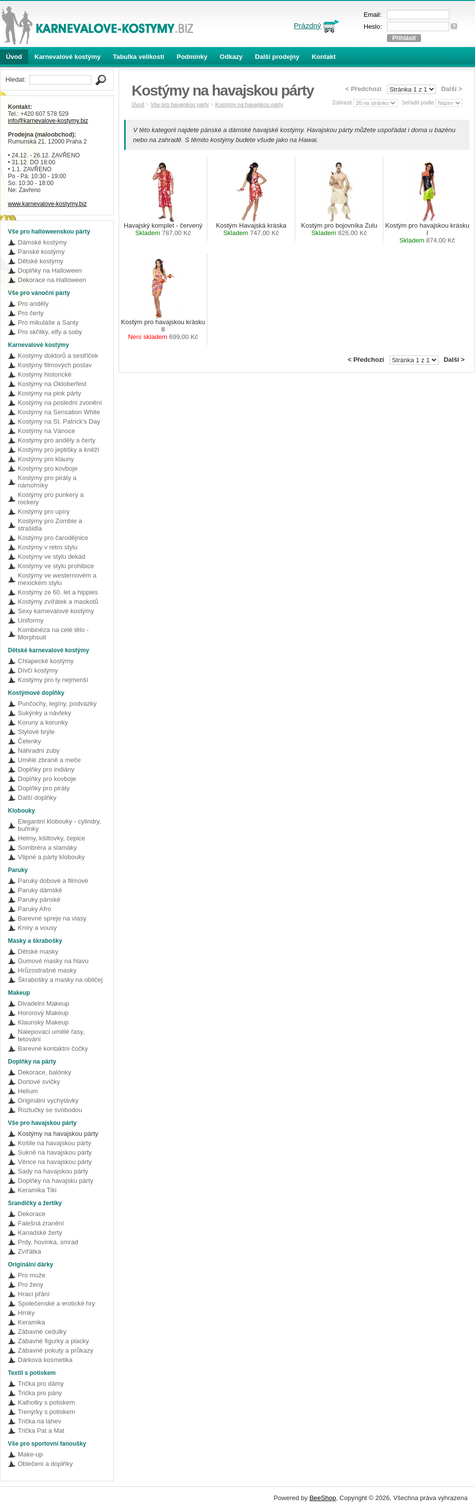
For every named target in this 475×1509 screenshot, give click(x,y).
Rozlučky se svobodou (50, 1110)
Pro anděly (33, 303)
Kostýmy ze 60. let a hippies (58, 592)
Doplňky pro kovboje (47, 778)
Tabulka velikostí (138, 56)
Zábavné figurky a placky (53, 1341)
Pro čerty (31, 313)
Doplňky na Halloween (50, 270)
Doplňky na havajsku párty (55, 1180)
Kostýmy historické (44, 374)
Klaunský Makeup (43, 1022)
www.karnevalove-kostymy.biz (47, 203)
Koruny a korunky (43, 722)
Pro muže (32, 1275)
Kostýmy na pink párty (49, 393)
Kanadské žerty (40, 1232)
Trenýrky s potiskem (46, 1411)
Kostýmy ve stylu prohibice (56, 566)
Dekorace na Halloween (52, 280)
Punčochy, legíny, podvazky (57, 703)
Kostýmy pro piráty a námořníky (47, 481)
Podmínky (192, 56)
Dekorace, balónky (44, 1072)
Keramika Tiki (37, 1190)
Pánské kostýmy (41, 251)
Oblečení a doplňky (45, 1463)
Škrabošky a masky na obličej (60, 979)
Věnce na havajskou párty (55, 1162)
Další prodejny (277, 56)
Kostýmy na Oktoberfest (52, 384)
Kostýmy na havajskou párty (58, 1133)
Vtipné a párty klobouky (51, 857)
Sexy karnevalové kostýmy (56, 611)
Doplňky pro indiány (46, 769)
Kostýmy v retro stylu (48, 547)
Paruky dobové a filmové (53, 880)
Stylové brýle (36, 731)
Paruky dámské (40, 890)
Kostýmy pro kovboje (48, 468)
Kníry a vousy (37, 927)
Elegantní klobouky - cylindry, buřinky (59, 825)
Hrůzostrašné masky (47, 970)
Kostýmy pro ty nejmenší (53, 679)
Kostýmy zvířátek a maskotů (58, 601)
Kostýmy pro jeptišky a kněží (58, 449)
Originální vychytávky (48, 1100)
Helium (28, 1091)
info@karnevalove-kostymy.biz (48, 120)
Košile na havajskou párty (54, 1143)
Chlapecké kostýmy (46, 661)
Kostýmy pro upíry (44, 511)
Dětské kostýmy (40, 261)
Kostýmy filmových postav (55, 365)
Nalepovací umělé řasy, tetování (51, 1035)
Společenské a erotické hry (56, 1303)
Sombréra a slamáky (47, 847)
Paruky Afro (34, 909)
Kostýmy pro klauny (46, 459)
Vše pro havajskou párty (179, 104)
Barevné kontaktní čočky (53, 1048)
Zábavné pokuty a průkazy (55, 1350)
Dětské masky (38, 951)
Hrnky (26, 1312)
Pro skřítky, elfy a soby (50, 332)
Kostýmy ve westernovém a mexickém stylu (57, 579)
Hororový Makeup (43, 1013)
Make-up (30, 1454)
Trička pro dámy (41, 1383)
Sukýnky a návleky (44, 713)
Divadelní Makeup (43, 1003)
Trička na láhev (39, 1421)
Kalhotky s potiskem (46, 1402)
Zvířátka (29, 1251)
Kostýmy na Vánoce (46, 431)
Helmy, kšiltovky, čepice (51, 838)
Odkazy (231, 56)
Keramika (31, 1322)
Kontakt (323, 56)
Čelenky (29, 741)
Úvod (14, 56)
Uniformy (31, 620)
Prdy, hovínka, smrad (48, 1242)
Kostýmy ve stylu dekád (52, 556)
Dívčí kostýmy (38, 670)
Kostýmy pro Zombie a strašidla (50, 524)
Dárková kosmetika (45, 1359)
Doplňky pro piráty (44, 788)
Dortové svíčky (39, 1081)
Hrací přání (33, 1294)
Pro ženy (30, 1284)
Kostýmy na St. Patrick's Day (59, 421)
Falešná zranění (41, 1223)
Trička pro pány (40, 1393)
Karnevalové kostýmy (68, 56)
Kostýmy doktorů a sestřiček (58, 355)
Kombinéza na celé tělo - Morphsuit (53, 633)
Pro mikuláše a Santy (48, 322)
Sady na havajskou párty (53, 1171)
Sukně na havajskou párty (55, 1152)
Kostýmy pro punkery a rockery (51, 498)
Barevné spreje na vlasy (52, 918)
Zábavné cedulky (42, 1331)
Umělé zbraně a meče (49, 760)
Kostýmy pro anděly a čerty (56, 440)
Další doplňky (37, 797)
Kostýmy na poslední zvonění (60, 402)
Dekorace (32, 1213)
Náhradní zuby (39, 750)
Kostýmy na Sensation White (59, 412)
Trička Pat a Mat (41, 1430)
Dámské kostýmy (42, 242)
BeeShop (322, 1498)
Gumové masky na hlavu (53, 961)
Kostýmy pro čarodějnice (53, 537)
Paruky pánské (39, 899)
